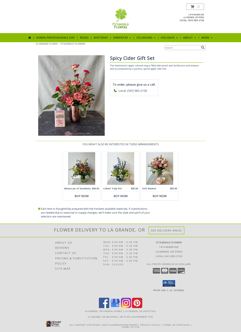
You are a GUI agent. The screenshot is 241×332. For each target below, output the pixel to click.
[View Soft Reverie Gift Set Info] (159, 169)
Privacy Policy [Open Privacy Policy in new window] (150, 324)
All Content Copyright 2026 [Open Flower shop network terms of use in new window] (88, 324)
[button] (195, 7)
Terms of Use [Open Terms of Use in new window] (131, 327)
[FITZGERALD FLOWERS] (120, 18)
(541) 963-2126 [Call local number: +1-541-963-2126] (196, 20)
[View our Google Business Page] (115, 307)
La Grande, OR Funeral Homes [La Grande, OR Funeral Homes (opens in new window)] (103, 311)
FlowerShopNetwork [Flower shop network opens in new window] (122, 324)
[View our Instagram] (126, 307)
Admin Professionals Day (55, 37)
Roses (84, 37)
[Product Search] (182, 47)
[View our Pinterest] (137, 307)
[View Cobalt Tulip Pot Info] (120, 169)
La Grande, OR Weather (102, 316)
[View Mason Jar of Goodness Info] (81, 169)
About (190, 37)
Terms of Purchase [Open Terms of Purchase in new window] (176, 324)
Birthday (101, 37)
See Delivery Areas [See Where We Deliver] (166, 230)
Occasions (146, 37)
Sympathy (122, 37)
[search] (202, 47)
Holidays (169, 37)
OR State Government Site (136, 316)
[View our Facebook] (104, 307)
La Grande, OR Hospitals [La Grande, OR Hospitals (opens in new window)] (140, 311)
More (207, 37)
